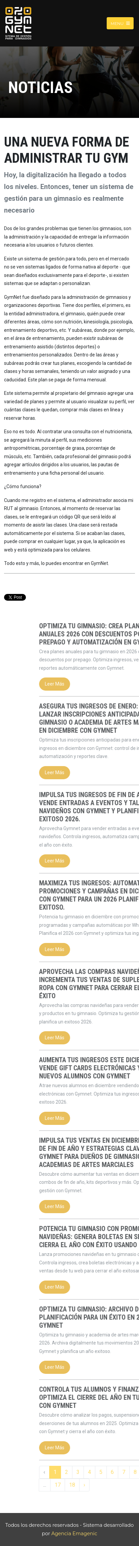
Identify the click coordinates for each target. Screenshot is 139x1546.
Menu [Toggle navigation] (120, 23)
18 (109, 1485)
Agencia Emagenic (74, 1534)
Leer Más (92, 684)
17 (95, 1485)
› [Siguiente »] (122, 1485)
